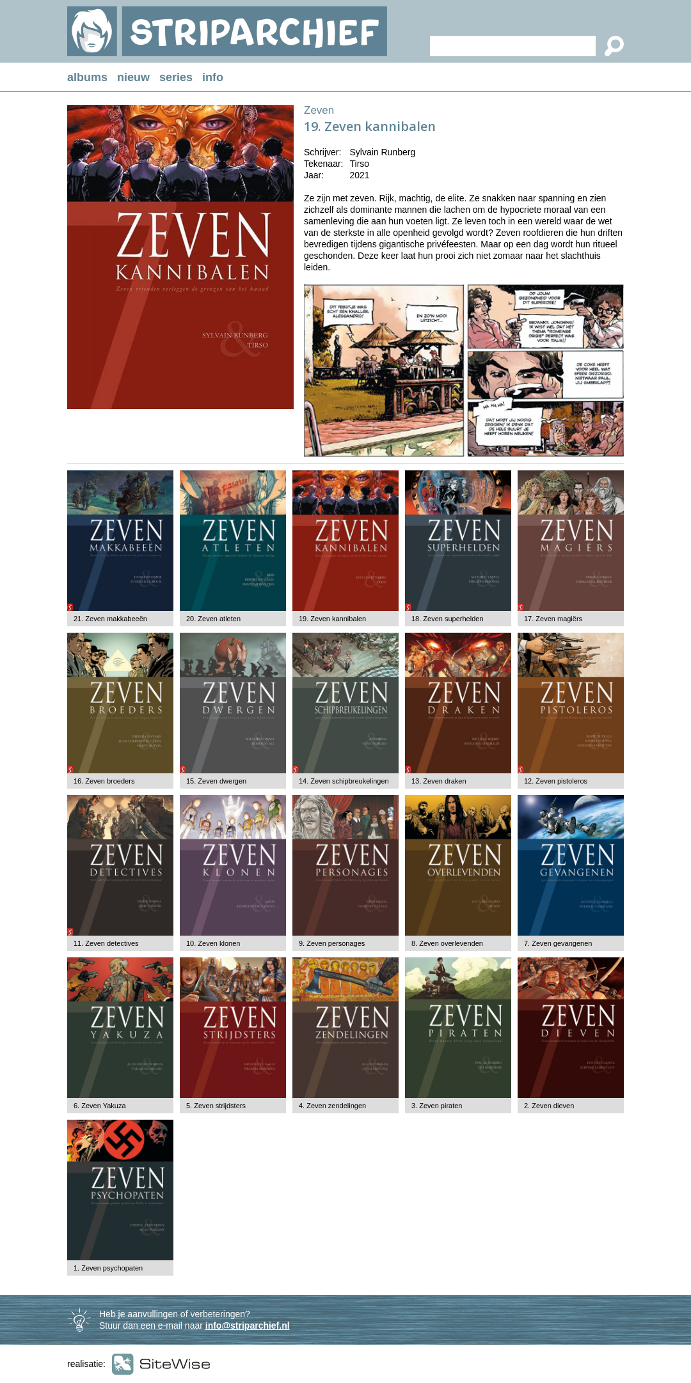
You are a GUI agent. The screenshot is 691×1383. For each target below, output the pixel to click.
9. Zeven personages (332, 943)
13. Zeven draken (438, 781)
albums (87, 77)
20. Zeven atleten (213, 618)
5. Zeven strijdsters (216, 1105)
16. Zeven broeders (104, 781)
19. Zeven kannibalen (332, 618)
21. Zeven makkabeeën (110, 618)
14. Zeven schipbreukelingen (344, 781)
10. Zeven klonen (213, 943)
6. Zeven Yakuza (100, 1105)
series (176, 77)
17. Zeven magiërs (553, 618)
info (212, 77)
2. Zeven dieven (549, 1105)
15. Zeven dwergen (216, 781)
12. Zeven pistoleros (555, 781)
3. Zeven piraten (437, 1105)
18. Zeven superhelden (447, 618)
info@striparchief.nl (247, 1325)
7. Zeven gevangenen (558, 943)
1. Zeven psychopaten (108, 1268)
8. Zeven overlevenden (447, 943)
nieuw (133, 77)
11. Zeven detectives (106, 943)
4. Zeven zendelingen (332, 1105)
